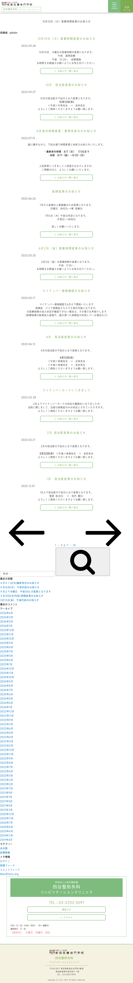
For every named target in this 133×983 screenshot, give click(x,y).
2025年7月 (6, 651)
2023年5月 (6, 732)
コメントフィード (10, 869)
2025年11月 (7, 634)
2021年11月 (6, 788)
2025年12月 (7, 630)
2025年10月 (7, 638)
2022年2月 (6, 784)
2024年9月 (6, 681)
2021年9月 (6, 792)
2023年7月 (6, 724)
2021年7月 (6, 797)
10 (74, 545)
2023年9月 (6, 720)
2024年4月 (6, 702)
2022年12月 (7, 750)
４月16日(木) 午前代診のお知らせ (19, 587)
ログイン (5, 861)
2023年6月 (6, 728)
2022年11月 (7, 754)
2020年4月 (6, 831)
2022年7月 (6, 767)
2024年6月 (6, 694)
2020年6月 (6, 827)
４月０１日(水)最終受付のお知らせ (19, 583)
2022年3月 (6, 780)
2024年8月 (6, 685)
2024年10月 (7, 677)
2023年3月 (6, 741)
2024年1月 (6, 707)
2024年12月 (7, 668)
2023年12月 (7, 711)
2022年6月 (6, 771)
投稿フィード (7, 865)
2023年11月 (7, 715)
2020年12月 (7, 814)
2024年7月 (6, 690)
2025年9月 (6, 643)
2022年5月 (6, 775)
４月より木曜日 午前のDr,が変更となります (25, 591)
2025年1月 (6, 664)
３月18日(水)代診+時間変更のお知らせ (21, 596)
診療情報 (5, 852)
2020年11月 (7, 818)
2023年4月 (6, 737)
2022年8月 (6, 762)
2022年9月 (6, 758)
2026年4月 (6, 613)
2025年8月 (6, 647)
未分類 (3, 848)
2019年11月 (6, 835)
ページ (127, 9)
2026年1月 (6, 625)
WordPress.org (9, 874)
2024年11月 (7, 673)
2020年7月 (6, 822)
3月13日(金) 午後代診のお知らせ (19, 600)
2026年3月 (6, 617)
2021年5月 (6, 801)
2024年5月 (6, 698)
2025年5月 (6, 655)
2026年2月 (6, 621)
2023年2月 (6, 745)
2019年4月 (6, 839)
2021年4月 (6, 805)
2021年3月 (6, 809)
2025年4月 (6, 660)
